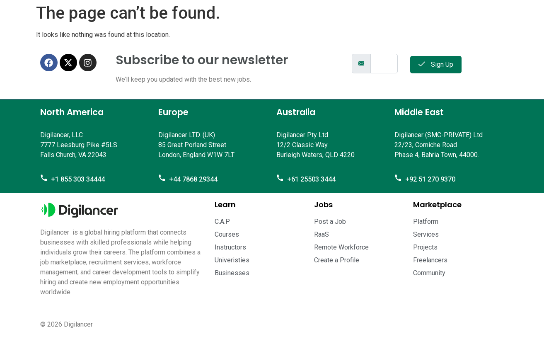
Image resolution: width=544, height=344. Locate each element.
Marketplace (437, 204)
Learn (225, 204)
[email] (384, 63)
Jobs (323, 204)
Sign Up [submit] (435, 64)
